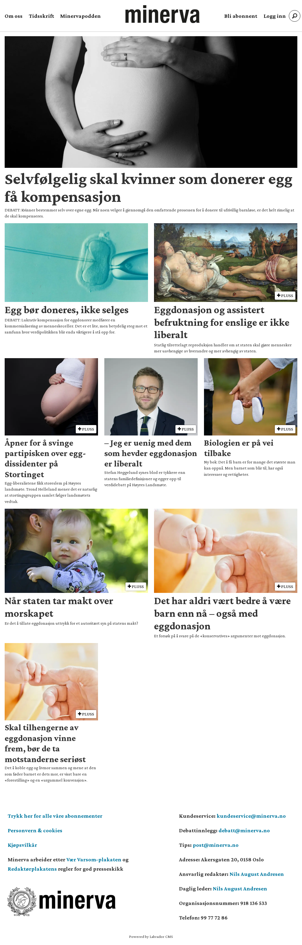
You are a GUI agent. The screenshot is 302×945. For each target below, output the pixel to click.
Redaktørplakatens (32, 869)
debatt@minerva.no (244, 830)
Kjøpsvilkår (22, 845)
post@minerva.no (216, 845)
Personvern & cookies (35, 830)
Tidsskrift (41, 16)
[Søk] (294, 15)
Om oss (14, 16)
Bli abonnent (240, 16)
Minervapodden (80, 16)
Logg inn (275, 16)
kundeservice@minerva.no (251, 816)
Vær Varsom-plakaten (93, 859)
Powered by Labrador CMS (151, 936)
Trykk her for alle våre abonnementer (55, 816)
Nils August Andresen (257, 874)
